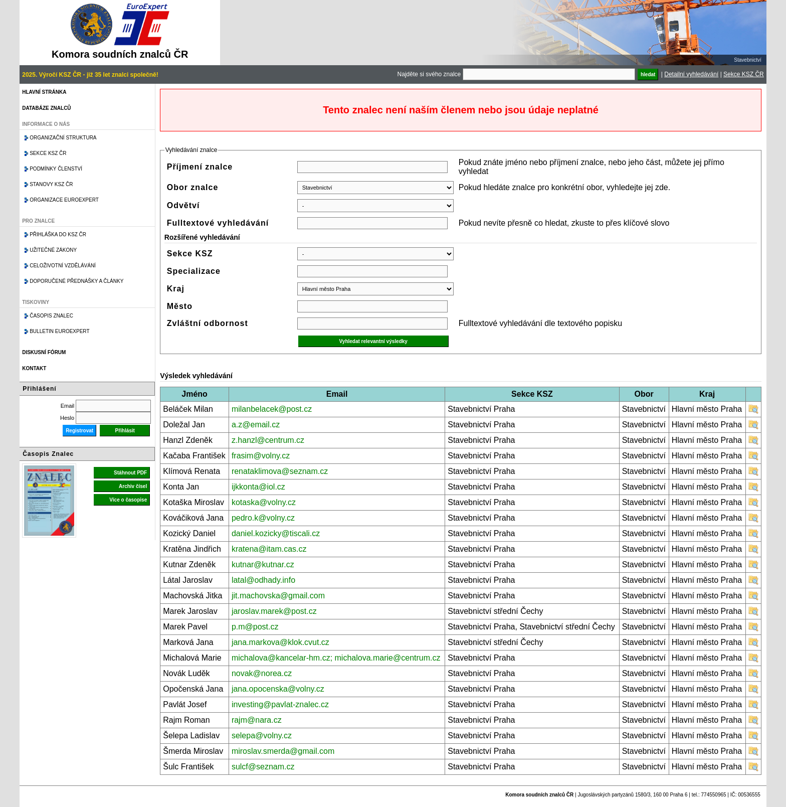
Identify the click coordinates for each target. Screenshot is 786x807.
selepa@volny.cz (262, 735)
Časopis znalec (51, 315)
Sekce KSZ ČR (743, 74)
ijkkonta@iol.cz (258, 486)
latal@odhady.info (263, 580)
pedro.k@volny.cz (263, 518)
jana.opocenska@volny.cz (278, 689)
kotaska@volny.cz (264, 502)
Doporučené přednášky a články (76, 281)
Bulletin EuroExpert (59, 331)
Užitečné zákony (53, 250)
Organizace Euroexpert (64, 200)
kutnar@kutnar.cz (263, 564)
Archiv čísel (133, 486)
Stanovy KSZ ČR (51, 184)
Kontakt (34, 368)
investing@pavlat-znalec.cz (280, 704)
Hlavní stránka (44, 92)
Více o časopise (128, 500)
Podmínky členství (56, 169)
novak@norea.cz (262, 673)
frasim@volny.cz (261, 455)
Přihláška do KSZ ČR (58, 234)
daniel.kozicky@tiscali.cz (276, 533)
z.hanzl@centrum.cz (268, 440)
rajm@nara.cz (257, 720)
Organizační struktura (63, 137)
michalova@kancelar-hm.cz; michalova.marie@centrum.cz (336, 658)
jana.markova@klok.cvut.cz (280, 642)
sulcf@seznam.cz (263, 766)
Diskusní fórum (44, 352)
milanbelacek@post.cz (272, 409)
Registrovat (79, 430)
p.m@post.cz (255, 626)
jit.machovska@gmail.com (278, 595)
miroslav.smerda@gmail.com (283, 751)
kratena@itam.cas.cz (269, 549)
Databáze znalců (46, 108)
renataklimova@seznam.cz (280, 471)
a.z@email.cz (256, 424)
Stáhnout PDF (130, 472)
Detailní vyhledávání (691, 74)
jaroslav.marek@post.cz (274, 611)
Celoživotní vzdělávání (63, 265)
